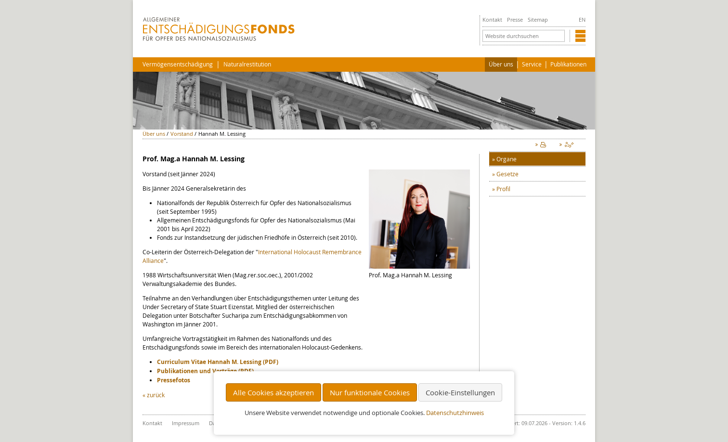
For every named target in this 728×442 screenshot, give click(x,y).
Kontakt (492, 19)
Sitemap (538, 19)
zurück (156, 395)
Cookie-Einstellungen (460, 392)
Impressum (185, 423)
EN (582, 19)
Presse (515, 19)
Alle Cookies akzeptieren (273, 392)
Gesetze (507, 174)
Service (532, 64)
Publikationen (568, 64)
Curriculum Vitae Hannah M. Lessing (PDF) (217, 362)
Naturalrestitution (247, 64)
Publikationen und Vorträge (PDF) (205, 371)
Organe (506, 159)
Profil (503, 189)
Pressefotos (173, 380)
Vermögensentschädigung (178, 64)
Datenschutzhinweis (455, 413)
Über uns (501, 64)
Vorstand (181, 133)
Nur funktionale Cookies (370, 392)
